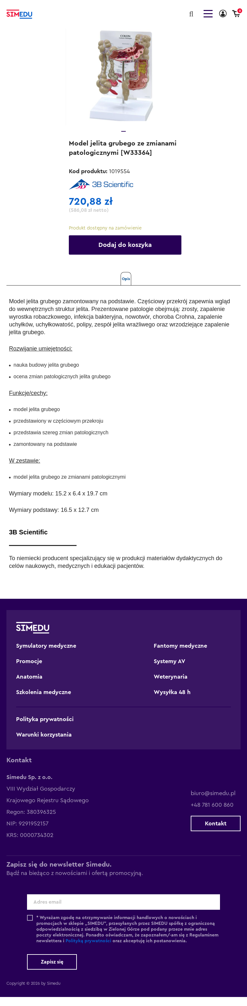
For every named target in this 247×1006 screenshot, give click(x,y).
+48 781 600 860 (212, 814)
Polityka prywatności (45, 728)
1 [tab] (123, 140)
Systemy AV (169, 670)
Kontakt (215, 832)
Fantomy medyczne (180, 655)
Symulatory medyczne (46, 655)
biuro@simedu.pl (213, 802)
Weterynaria (171, 686)
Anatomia (29, 686)
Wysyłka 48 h (172, 701)
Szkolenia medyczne (43, 701)
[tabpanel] (123, 86)
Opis (126, 288)
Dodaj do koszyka (125, 254)
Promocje (29, 670)
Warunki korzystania (44, 744)
